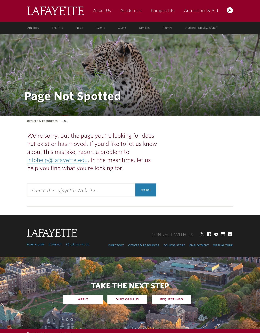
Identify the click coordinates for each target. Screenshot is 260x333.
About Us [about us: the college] (102, 10)
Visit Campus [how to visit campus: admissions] (127, 299)
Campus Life (163, 10)
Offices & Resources (42, 121)
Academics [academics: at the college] (131, 10)
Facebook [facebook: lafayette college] (209, 234)
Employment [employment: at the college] (199, 245)
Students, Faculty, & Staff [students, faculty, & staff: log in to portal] (201, 27)
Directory (116, 245)
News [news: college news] (79, 27)
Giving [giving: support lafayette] (122, 27)
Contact (55, 244)
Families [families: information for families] (144, 27)
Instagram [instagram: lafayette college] (223, 234)
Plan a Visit (35, 244)
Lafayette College (55, 12)
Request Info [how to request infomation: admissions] (171, 299)
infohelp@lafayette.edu (57, 160)
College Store (174, 245)
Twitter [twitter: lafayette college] (202, 234)
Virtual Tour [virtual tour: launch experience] (223, 245)
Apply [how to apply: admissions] (83, 299)
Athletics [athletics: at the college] (33, 27)
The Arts (57, 27)
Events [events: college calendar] (100, 27)
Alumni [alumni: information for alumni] (167, 27)
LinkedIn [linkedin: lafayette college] (230, 234)
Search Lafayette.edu (230, 10)
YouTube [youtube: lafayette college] (216, 234)
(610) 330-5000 (77, 244)
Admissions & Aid (201, 10)
